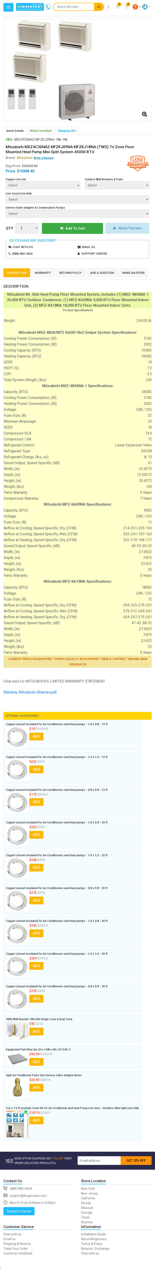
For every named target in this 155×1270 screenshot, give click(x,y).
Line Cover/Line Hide (19, 193)
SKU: (9, 139)
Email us (88, 246)
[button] (137, 7)
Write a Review (44, 158)
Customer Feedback (18, 1253)
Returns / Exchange (95, 1248)
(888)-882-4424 (22, 253)
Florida (86, 1202)
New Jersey (89, 1193)
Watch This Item (119, 228)
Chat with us (23, 246)
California (88, 1198)
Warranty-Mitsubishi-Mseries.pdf (30, 692)
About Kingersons (94, 1238)
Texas (85, 1217)
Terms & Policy (91, 1243)
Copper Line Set (16, 179)
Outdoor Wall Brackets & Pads (104, 179)
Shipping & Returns (17, 1243)
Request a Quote (19, 1211)
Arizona (86, 1221)
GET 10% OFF (136, 1160)
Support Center (94, 253)
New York (88, 1188)
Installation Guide (93, 1234)
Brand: (19, 158)
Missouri (87, 1207)
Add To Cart (64, 228)
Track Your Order (15, 1248)
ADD (36, 736)
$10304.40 (25, 171)
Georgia (86, 1212)
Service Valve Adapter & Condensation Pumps (35, 207)
